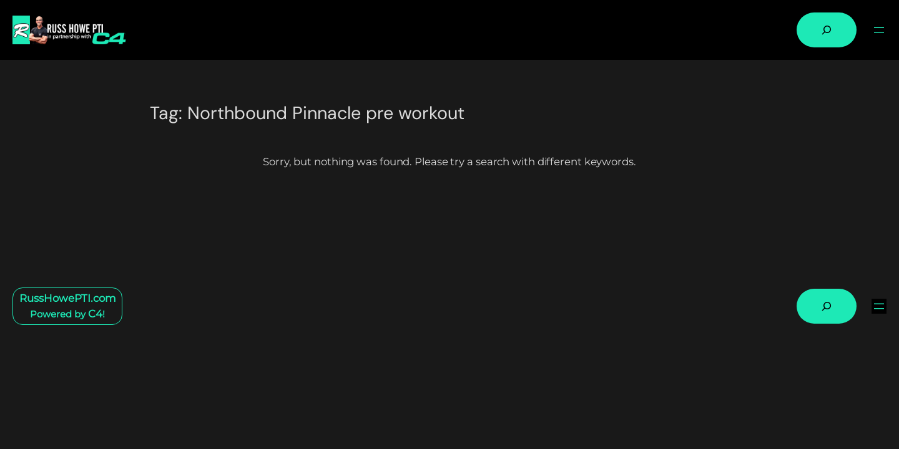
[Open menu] (879, 29)
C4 (95, 313)
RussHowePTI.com (67, 298)
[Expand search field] (827, 29)
